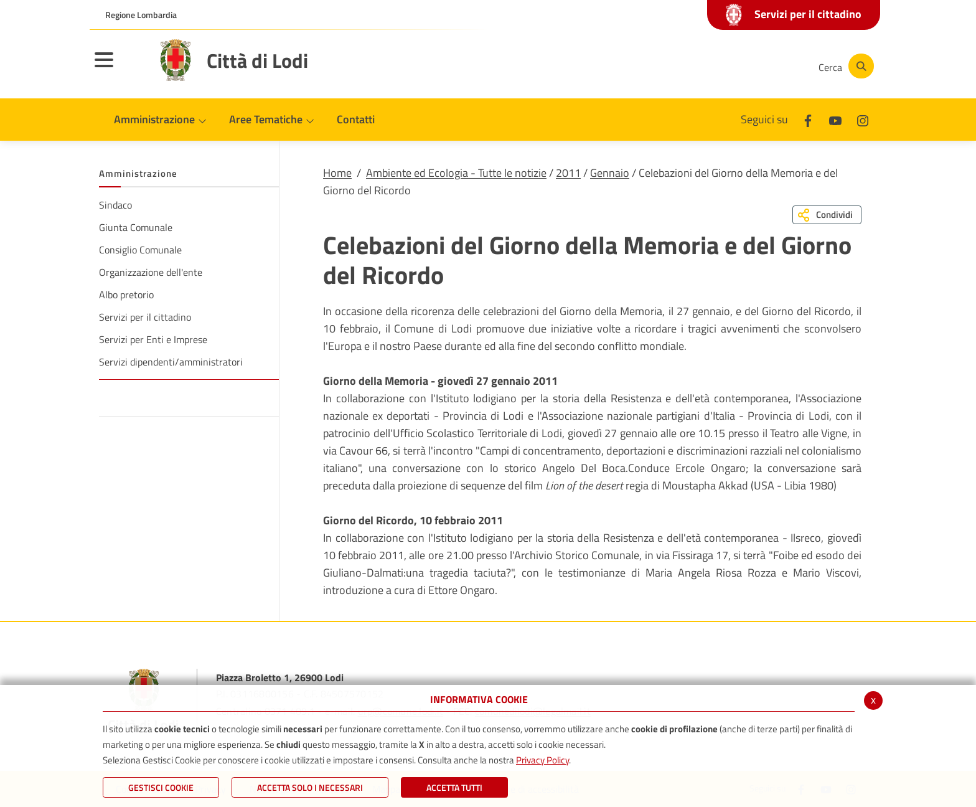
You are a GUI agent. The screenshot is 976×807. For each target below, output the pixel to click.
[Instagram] (758, 66)
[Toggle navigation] (119, 68)
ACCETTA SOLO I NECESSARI (310, 787)
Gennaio (609, 172)
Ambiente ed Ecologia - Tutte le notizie (456, 172)
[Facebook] (683, 66)
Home (337, 172)
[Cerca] (844, 66)
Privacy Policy (542, 760)
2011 (568, 172)
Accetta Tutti (454, 787)
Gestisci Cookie (161, 787)
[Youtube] (720, 66)
